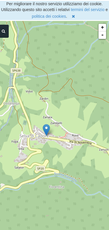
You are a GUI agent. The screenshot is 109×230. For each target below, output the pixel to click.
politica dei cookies (49, 16)
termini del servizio (88, 9)
